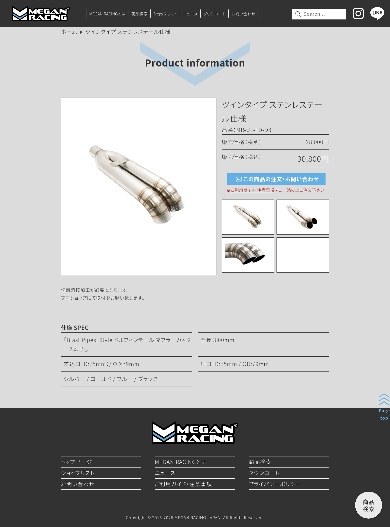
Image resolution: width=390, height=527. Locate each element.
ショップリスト (165, 13)
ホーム (69, 31)
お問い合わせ (243, 13)
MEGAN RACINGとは (107, 13)
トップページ (76, 462)
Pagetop (384, 414)
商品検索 (139, 13)
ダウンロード (214, 13)
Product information (195, 62)
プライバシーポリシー (275, 484)
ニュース (190, 13)
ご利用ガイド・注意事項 (252, 190)
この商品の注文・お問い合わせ (276, 179)
